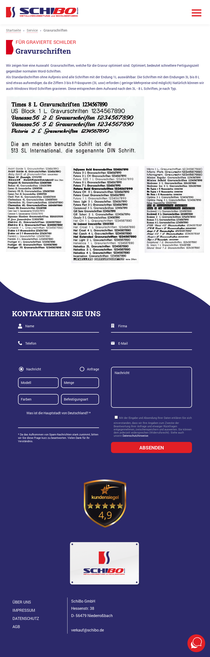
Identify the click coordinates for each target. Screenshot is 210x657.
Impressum (23, 610)
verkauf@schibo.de (87, 629)
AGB (16, 626)
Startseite (13, 30)
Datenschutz (25, 618)
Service (32, 30)
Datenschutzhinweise (135, 435)
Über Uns (21, 601)
